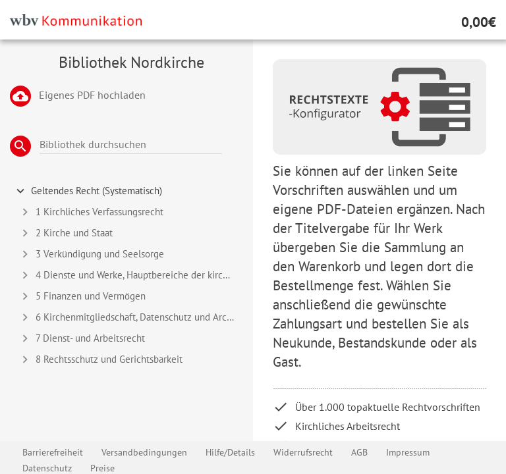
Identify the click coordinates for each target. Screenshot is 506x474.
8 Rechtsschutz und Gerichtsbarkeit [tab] (100, 359)
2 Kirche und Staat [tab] (65, 233)
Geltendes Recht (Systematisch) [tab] (87, 190)
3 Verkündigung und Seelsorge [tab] (91, 254)
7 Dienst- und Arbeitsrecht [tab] (81, 338)
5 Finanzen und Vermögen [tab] (82, 296)
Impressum (408, 452)
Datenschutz (47, 468)
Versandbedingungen (144, 452)
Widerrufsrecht (303, 452)
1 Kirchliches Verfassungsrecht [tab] (90, 212)
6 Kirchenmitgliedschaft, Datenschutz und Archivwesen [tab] (133, 317)
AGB (359, 452)
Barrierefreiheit (52, 452)
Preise (102, 468)
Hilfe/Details (230, 452)
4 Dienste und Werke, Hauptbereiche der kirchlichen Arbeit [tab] (133, 275)
